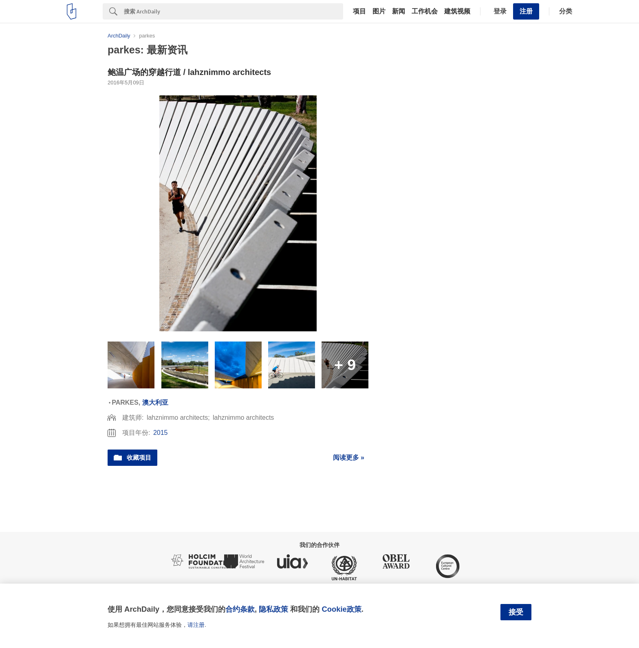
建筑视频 (457, 11)
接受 (516, 612)
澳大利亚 (155, 402)
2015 (160, 432)
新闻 (398, 11)
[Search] (233, 11)
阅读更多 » (348, 457)
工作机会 (425, 11)
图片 (379, 11)
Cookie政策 (341, 609)
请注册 (196, 625)
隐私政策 (273, 609)
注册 (526, 11)
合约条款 (240, 609)
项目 (359, 11)
